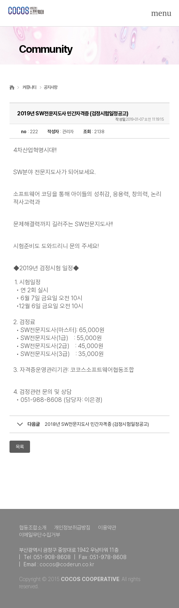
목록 (20, 447)
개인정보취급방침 (72, 528)
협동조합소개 (32, 528)
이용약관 (107, 528)
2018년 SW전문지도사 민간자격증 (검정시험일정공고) (97, 424)
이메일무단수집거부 (39, 535)
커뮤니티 (29, 87)
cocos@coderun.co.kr (67, 564)
